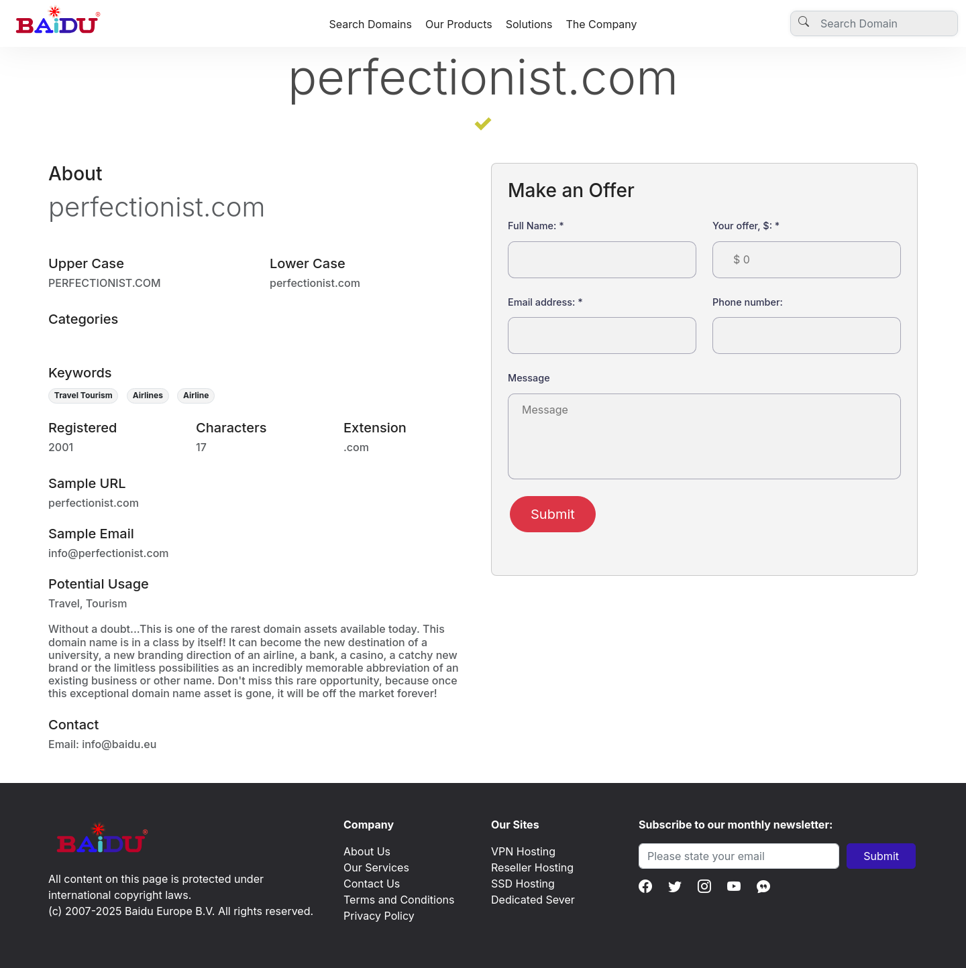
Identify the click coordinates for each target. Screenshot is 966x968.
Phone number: (747, 302)
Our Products (458, 24)
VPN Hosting (523, 851)
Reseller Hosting (532, 867)
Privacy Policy (379, 915)
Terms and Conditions (398, 899)
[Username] (874, 23)
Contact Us (371, 883)
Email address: (545, 302)
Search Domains (370, 24)
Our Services (376, 867)
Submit (553, 514)
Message (529, 377)
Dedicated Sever (533, 899)
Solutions (529, 24)
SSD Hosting (523, 883)
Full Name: (536, 225)
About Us (366, 851)
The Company (601, 24)
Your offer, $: (746, 225)
